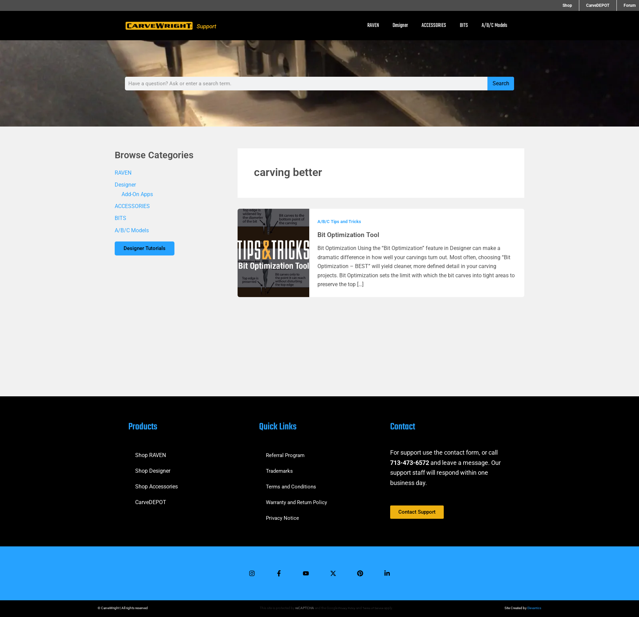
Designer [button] (400, 25)
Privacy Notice (283, 515)
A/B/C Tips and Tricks (340, 221)
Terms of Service (373, 608)
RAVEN (373, 25)
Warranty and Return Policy (298, 499)
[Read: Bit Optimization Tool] (273, 252)
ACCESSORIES (434, 25)
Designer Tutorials (147, 250)
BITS (464, 25)
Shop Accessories (156, 483)
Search (501, 83)
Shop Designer (152, 468)
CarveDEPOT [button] (604, 5)
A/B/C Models (494, 25)
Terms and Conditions (292, 483)
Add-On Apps (137, 194)
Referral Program (286, 452)
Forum (630, 5)
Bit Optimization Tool (349, 235)
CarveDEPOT (150, 499)
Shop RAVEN (150, 452)
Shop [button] (581, 5)
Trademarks (280, 468)
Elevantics (533, 608)
